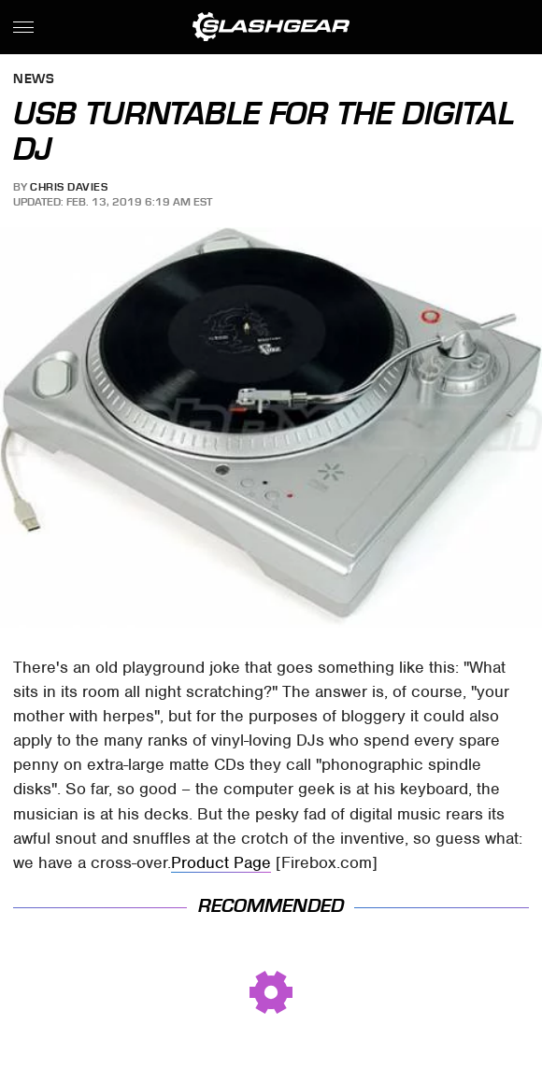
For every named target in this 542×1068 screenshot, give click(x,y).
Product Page (221, 862)
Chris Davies (68, 186)
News (33, 80)
